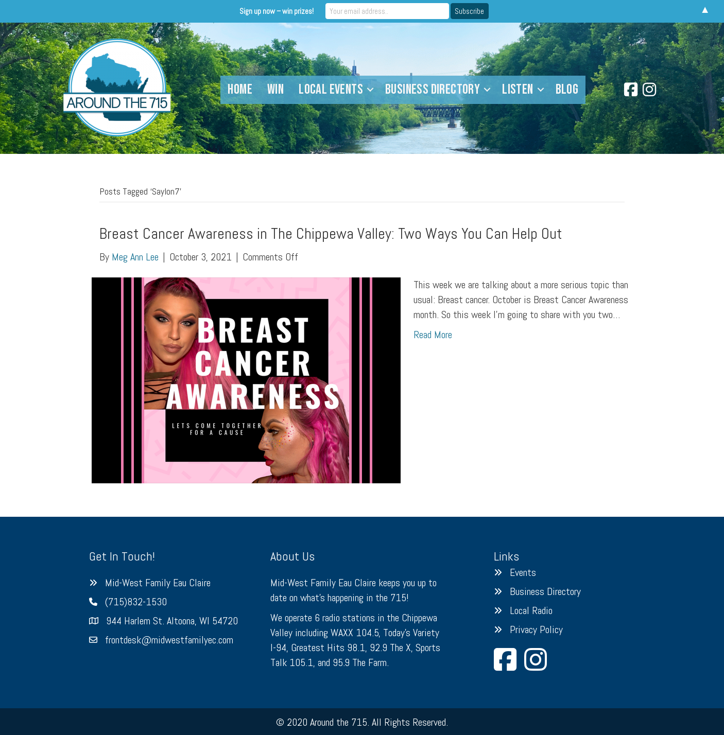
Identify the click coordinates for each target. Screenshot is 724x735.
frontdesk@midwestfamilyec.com (169, 639)
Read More (432, 334)
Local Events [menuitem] (331, 89)
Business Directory (545, 591)
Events (523, 572)
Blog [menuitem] (567, 89)
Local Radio (531, 610)
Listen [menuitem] (517, 89)
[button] (370, 90)
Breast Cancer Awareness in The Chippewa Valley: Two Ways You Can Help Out (330, 233)
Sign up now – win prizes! (276, 11)
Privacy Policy (536, 629)
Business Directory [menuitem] (432, 89)
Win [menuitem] (275, 89)
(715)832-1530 (136, 601)
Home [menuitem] (240, 89)
